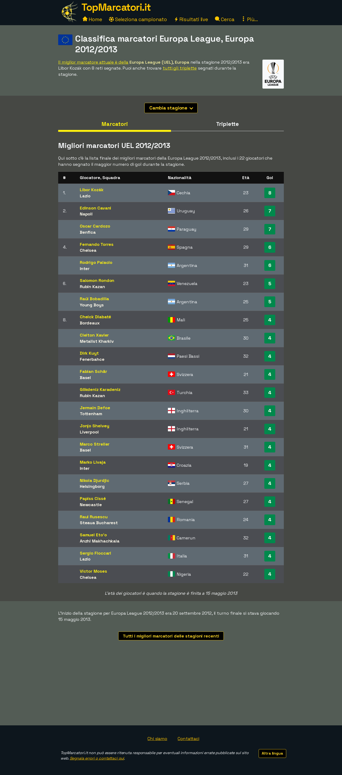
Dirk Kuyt (89, 353)
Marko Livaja (93, 462)
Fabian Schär (93, 371)
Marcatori (114, 124)
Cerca (224, 19)
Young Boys (92, 305)
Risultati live (191, 19)
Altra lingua (272, 753)
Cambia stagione (171, 108)
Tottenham (91, 413)
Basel (85, 377)
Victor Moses (93, 571)
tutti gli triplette (180, 68)
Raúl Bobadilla (94, 298)
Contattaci (188, 738)
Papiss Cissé (93, 498)
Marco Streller (95, 444)
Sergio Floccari (95, 553)
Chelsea (88, 250)
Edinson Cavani (95, 208)
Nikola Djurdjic (94, 480)
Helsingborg (92, 486)
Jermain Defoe (95, 407)
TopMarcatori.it (116, 7)
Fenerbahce (92, 359)
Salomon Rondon (97, 280)
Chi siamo (157, 738)
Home (92, 19)
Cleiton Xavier (94, 335)
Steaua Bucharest (99, 522)
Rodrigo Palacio (96, 262)
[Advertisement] (171, 689)
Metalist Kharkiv (97, 341)
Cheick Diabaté (95, 316)
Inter (85, 268)
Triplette (227, 124)
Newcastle (91, 504)
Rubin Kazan (92, 286)
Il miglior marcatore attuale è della (93, 62)
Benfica (88, 232)
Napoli (86, 214)
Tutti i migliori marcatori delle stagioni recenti (171, 636)
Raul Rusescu (94, 516)
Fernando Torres (97, 244)
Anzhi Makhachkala (99, 541)
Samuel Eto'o (93, 534)
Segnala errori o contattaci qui (97, 758)
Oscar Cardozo (95, 226)
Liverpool (89, 432)
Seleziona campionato (138, 19)
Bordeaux (90, 323)
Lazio (85, 196)
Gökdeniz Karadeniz (100, 389)
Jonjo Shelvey (94, 425)
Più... (249, 19)
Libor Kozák (92, 189)
